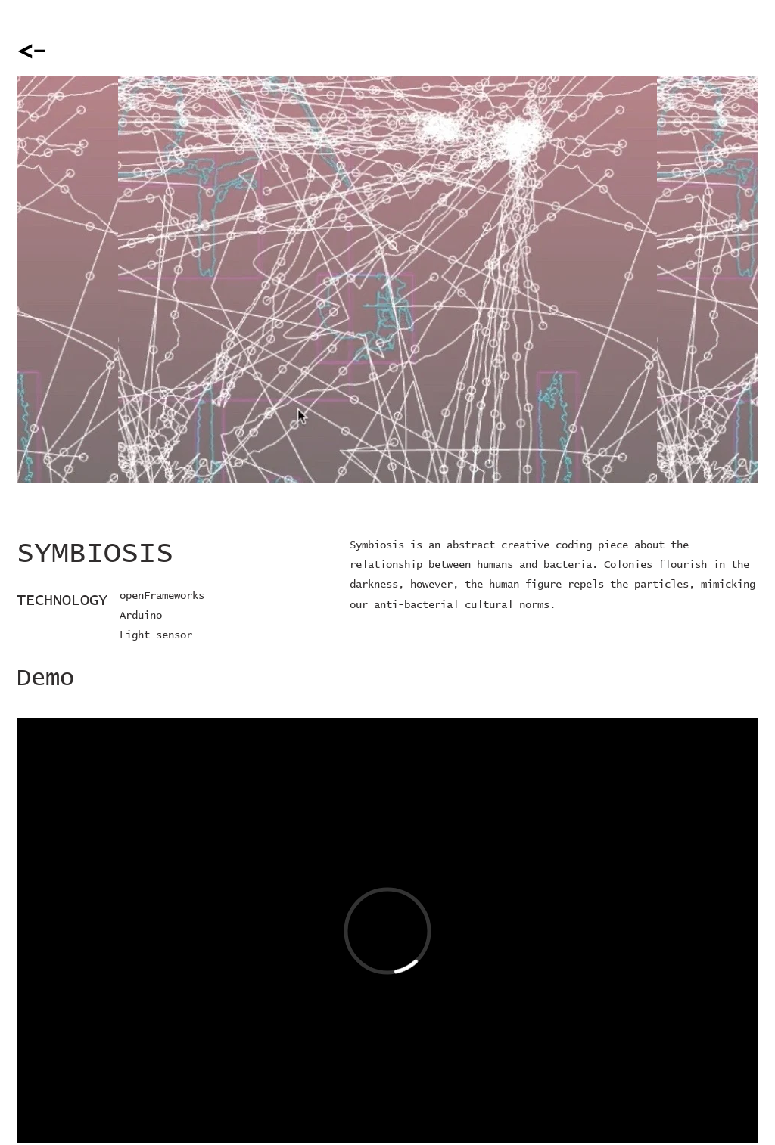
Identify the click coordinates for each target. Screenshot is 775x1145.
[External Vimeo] (387, 930)
